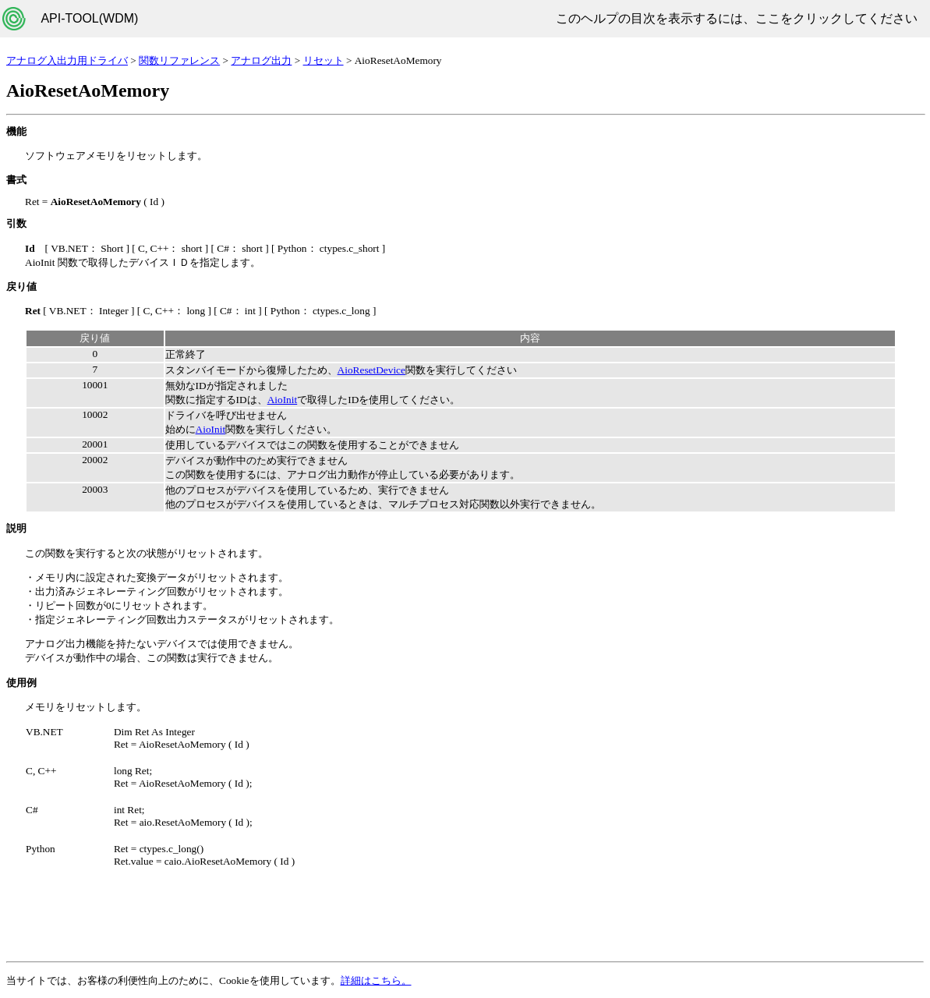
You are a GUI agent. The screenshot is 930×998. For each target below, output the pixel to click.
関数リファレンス (179, 60)
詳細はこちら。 (376, 980)
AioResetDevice (371, 370)
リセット (323, 60)
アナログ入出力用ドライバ (67, 60)
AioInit (282, 399)
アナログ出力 (261, 60)
